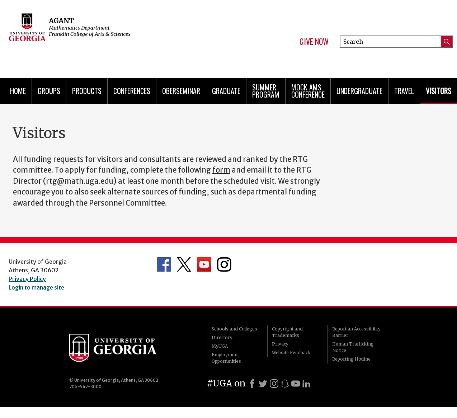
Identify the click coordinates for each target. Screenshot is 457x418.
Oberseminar (181, 90)
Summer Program (265, 91)
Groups (49, 90)
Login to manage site (36, 287)
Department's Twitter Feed (184, 264)
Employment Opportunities (226, 358)
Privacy (280, 344)
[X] (263, 383)
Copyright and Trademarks (287, 332)
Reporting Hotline (351, 359)
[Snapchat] (285, 383)
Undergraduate (359, 90)
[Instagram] (274, 383)
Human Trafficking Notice (353, 347)
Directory (222, 337)
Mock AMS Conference (308, 91)
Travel (404, 90)
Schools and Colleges (234, 329)
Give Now (314, 41)
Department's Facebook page (164, 264)
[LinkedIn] (306, 383)
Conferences (131, 90)
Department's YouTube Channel (204, 264)
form (221, 170)
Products (87, 90)
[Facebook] (252, 383)
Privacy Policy (27, 278)
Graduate (226, 90)
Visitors (438, 90)
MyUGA (220, 346)
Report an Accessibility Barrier (356, 332)
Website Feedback (291, 352)
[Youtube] (295, 383)
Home (18, 90)
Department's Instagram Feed (224, 264)
